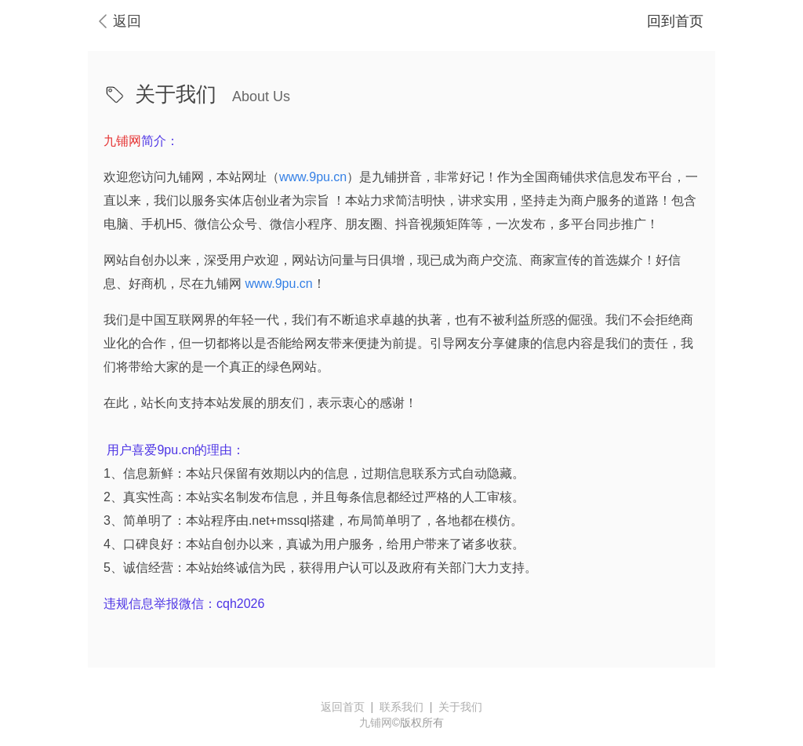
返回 (127, 21)
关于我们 (460, 707)
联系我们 (401, 707)
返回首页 (343, 707)
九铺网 (375, 722)
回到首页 (675, 21)
